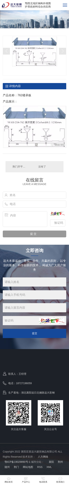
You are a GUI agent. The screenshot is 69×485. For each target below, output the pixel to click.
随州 (7, 467)
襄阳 (51, 461)
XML (49, 467)
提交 (34, 333)
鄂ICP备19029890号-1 (17, 461)
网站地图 (28, 467)
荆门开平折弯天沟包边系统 (20, 166)
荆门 (16, 467)
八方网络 (43, 456)
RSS (40, 467)
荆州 (60, 461)
